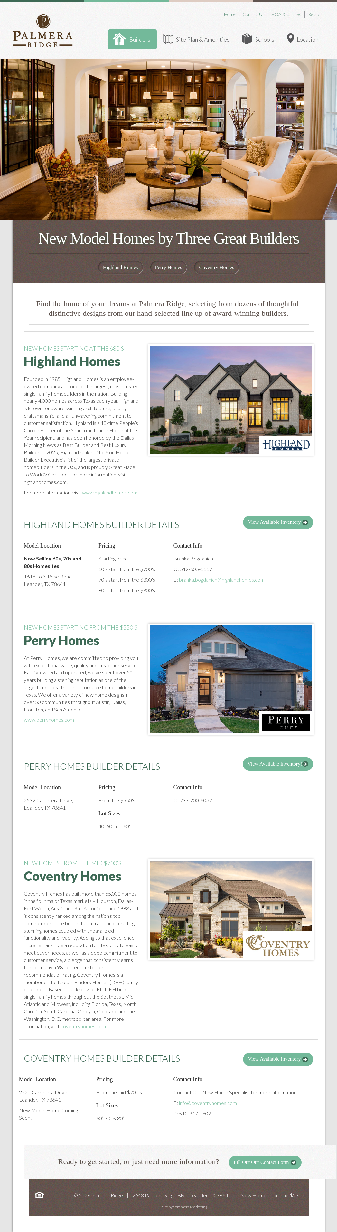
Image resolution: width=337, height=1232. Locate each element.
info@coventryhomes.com (208, 1103)
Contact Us (253, 14)
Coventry (216, 267)
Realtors (316, 14)
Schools (264, 39)
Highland (120, 267)
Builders (139, 39)
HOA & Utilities (286, 14)
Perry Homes (168, 267)
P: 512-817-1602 (192, 1113)
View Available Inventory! (278, 764)
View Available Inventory (278, 522)
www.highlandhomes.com (109, 492)
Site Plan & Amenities (202, 39)
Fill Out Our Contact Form (265, 1162)
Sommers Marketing (190, 1206)
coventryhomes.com (83, 1026)
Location (307, 39)
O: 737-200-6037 (192, 800)
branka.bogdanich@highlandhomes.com (222, 580)
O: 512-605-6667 (192, 569)
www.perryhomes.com (49, 720)
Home (230, 14)
